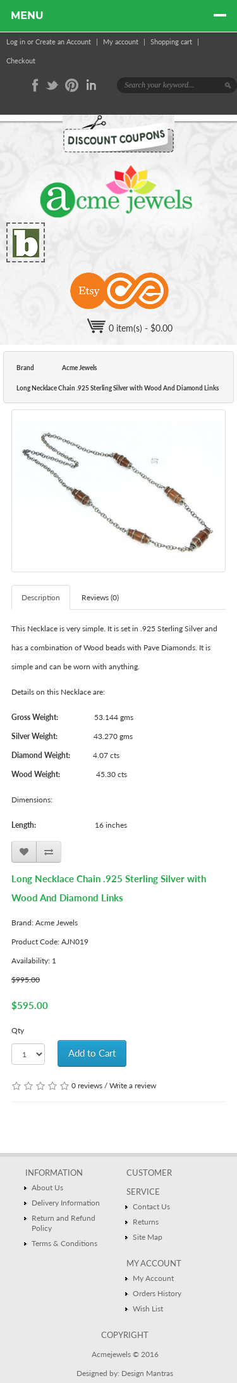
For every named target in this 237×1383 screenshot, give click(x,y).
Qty (17, 1030)
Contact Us (151, 1206)
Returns (146, 1221)
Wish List (148, 1308)
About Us (47, 1187)
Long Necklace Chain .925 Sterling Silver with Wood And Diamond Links (117, 388)
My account (120, 41)
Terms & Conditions (64, 1243)
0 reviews (86, 1085)
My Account (153, 1278)
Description (40, 597)
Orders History (157, 1293)
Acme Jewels (79, 367)
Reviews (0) (100, 597)
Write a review (132, 1085)
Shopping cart (171, 41)
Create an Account (63, 41)
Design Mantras (147, 1373)
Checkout (20, 60)
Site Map (147, 1237)
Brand (25, 367)
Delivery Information (66, 1202)
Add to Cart (92, 1052)
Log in (15, 41)
